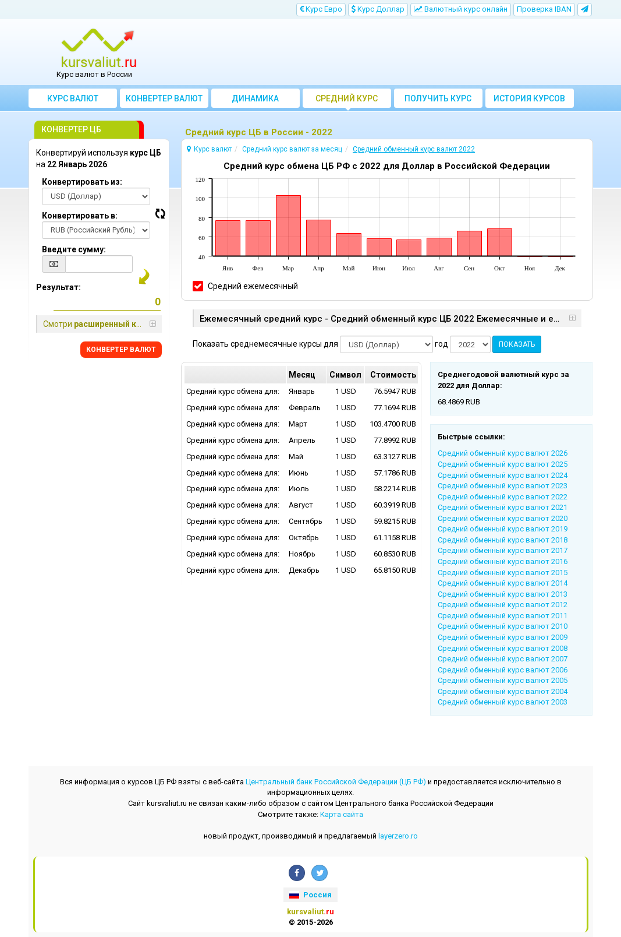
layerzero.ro (398, 836)
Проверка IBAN (544, 9)
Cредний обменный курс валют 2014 (502, 583)
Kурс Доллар (378, 9)
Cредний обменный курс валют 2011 (502, 615)
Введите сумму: (74, 249)
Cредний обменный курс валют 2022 (502, 496)
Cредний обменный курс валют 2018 (502, 540)
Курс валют (72, 98)
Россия (310, 894)
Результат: (58, 287)
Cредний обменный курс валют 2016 (502, 561)
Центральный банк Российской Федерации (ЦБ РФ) (336, 781)
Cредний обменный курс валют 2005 (502, 680)
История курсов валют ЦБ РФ (529, 101)
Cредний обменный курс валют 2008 (502, 648)
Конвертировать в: (80, 215)
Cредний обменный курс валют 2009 (502, 637)
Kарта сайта (341, 814)
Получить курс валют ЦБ (437, 101)
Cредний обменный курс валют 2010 (502, 626)
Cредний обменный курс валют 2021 (502, 507)
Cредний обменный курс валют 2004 (502, 691)
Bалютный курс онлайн (461, 9)
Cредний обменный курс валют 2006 (502, 669)
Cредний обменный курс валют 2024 (502, 475)
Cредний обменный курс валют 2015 (502, 572)
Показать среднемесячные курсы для (265, 343)
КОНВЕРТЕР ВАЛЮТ (121, 350)
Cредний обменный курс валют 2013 (502, 594)
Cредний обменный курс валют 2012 (502, 604)
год (441, 343)
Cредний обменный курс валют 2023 (502, 485)
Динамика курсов (255, 101)
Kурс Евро (321, 9)
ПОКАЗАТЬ (517, 344)
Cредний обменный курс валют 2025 (502, 464)
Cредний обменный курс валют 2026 (502, 453)
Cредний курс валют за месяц (346, 101)
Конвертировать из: (82, 181)
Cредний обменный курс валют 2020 (502, 518)
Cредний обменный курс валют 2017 (502, 550)
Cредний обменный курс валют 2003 (502, 702)
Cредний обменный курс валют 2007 (502, 658)
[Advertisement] (381, 52)
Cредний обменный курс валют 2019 (502, 528)
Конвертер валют (164, 98)
